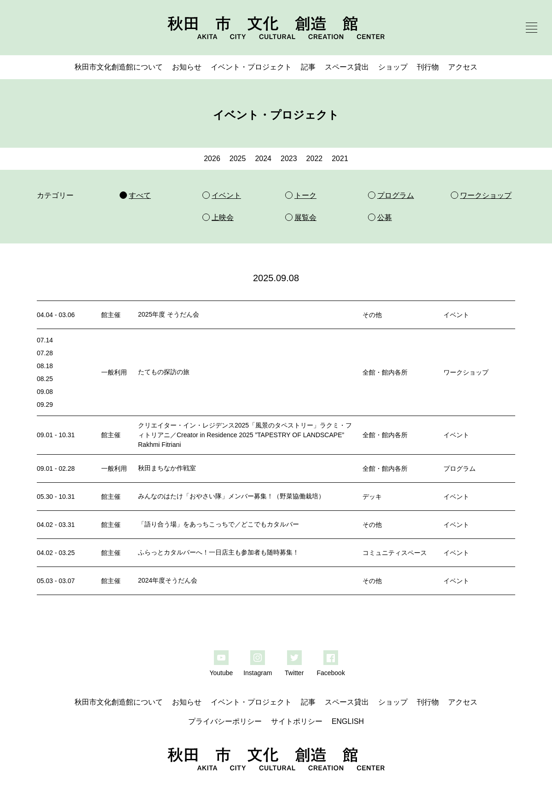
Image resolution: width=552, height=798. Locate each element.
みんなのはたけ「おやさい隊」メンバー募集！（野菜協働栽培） (231, 496)
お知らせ (186, 67)
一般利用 (114, 372)
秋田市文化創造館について (119, 67)
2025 (238, 158)
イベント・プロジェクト (251, 67)
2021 (340, 158)
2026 (212, 158)
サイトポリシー (296, 721)
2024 (263, 158)
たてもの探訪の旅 (164, 372)
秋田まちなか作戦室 (167, 468)
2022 (314, 158)
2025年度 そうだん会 (168, 314)
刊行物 (428, 67)
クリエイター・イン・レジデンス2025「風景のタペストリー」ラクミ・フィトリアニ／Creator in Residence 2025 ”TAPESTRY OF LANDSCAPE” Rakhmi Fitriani (245, 435)
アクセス (462, 67)
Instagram (257, 673)
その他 (372, 314)
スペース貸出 (347, 67)
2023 (289, 158)
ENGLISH (348, 721)
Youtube (221, 673)
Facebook (330, 673)
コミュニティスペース (394, 552)
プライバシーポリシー (225, 721)
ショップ (393, 67)
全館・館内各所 (385, 372)
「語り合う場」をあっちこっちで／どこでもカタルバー (218, 524)
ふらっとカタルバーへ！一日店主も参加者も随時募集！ (218, 552)
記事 (308, 67)
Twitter (294, 673)
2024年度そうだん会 (167, 580)
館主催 (111, 314)
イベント (456, 314)
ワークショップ (466, 372)
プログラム (459, 468)
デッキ (372, 496)
